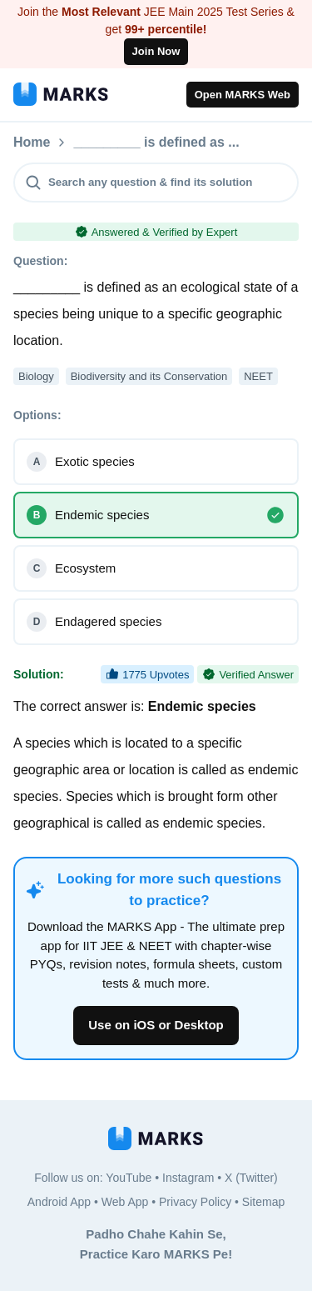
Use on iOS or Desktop (156, 1025)
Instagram (188, 1177)
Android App (59, 1201)
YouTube (128, 1177)
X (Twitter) (251, 1177)
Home (31, 142)
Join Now (156, 51)
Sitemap (263, 1201)
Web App (125, 1201)
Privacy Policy (195, 1201)
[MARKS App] (60, 94)
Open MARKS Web (242, 94)
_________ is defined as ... (156, 142)
